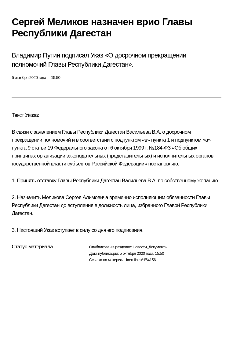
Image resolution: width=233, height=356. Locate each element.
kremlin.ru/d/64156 (141, 260)
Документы (157, 247)
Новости (140, 247)
